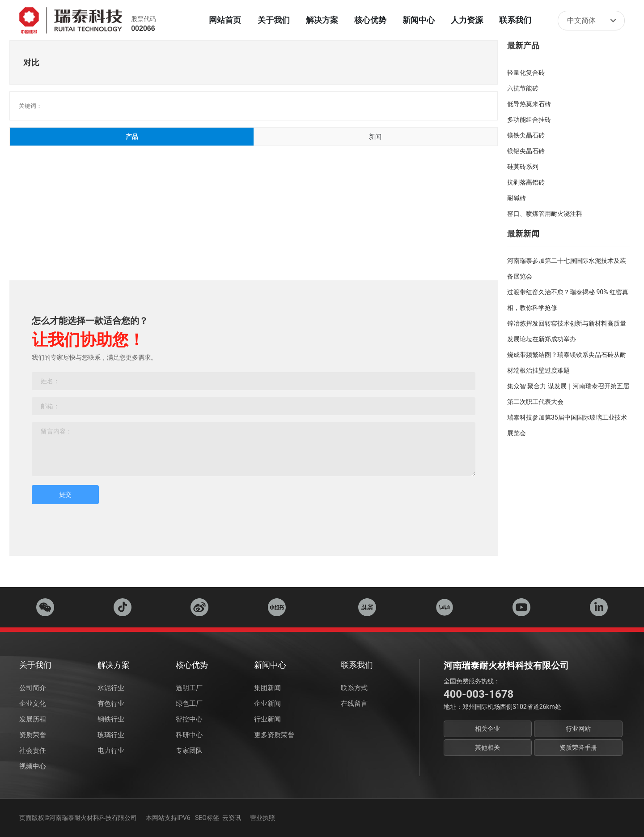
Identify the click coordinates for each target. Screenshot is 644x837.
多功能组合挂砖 (529, 119)
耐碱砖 (516, 198)
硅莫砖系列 (522, 166)
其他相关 (487, 747)
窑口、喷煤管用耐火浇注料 (544, 213)
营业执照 (262, 817)
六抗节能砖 (522, 88)
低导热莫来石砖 (529, 103)
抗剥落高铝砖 (526, 182)
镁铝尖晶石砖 (526, 151)
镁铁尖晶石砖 (526, 135)
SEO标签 (207, 817)
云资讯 (231, 817)
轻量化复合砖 (526, 72)
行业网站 (578, 728)
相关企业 (487, 728)
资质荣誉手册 (578, 747)
